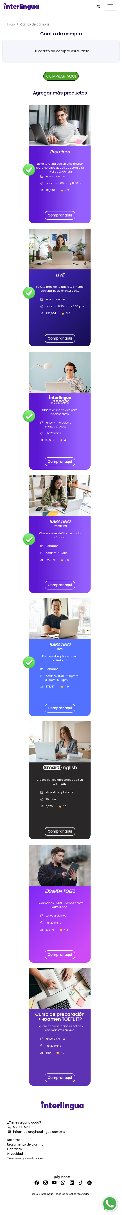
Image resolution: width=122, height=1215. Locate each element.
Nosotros (13, 1140)
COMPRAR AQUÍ (61, 76)
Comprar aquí (60, 215)
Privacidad (15, 1153)
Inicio (11, 24)
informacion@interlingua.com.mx (36, 1132)
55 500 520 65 (20, 1127)
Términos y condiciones (25, 1158)
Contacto (14, 1149)
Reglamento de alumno (25, 1144)
